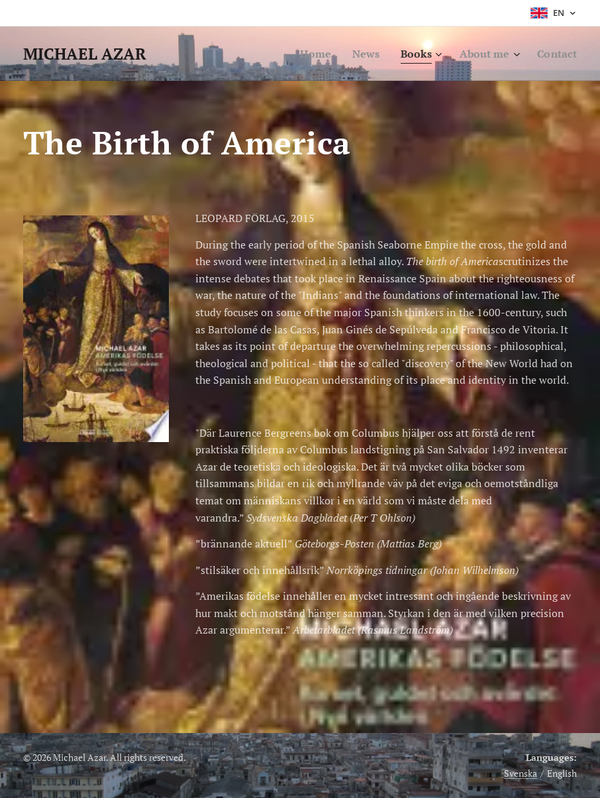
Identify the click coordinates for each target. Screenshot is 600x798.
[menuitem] (307, 53)
